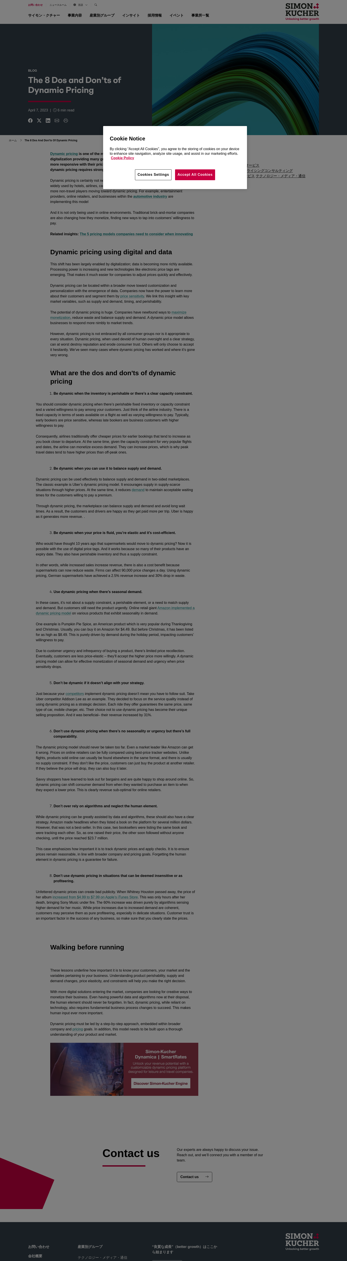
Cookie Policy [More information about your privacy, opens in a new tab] (122, 158)
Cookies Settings (153, 174)
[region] (175, 157)
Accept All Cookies (195, 174)
